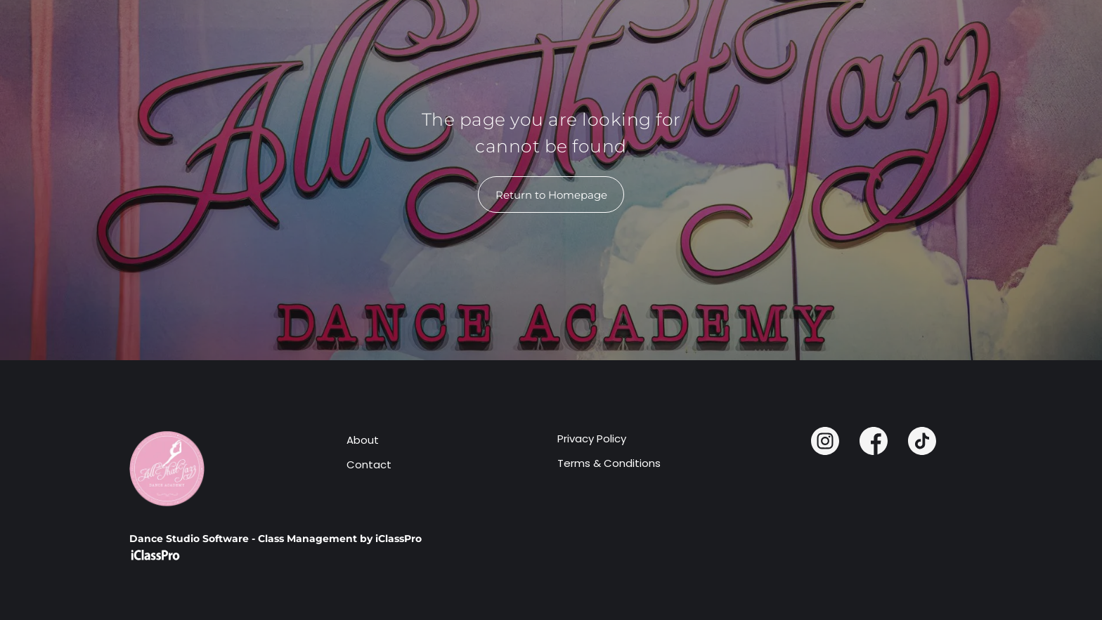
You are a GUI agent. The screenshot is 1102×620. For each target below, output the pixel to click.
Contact (368, 464)
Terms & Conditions (609, 463)
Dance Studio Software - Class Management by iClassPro (275, 538)
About (362, 440)
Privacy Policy (591, 438)
